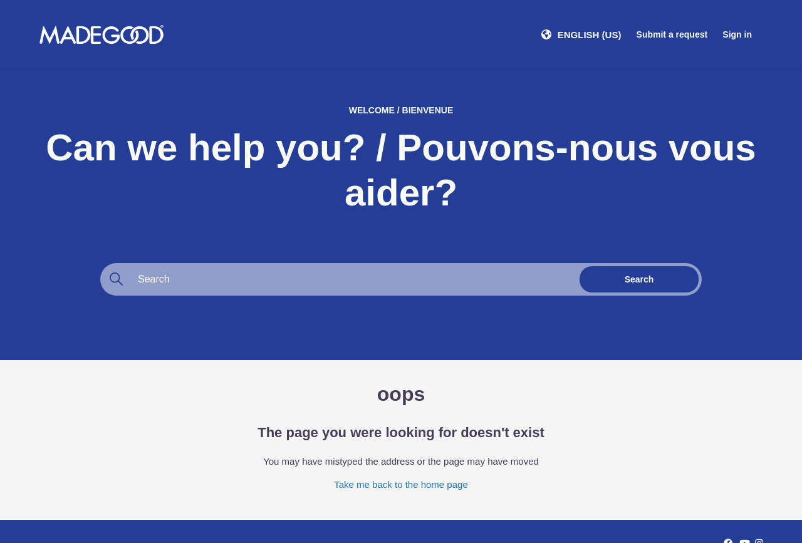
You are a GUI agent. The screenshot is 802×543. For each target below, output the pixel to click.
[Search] (338, 279)
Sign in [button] (737, 34)
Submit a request (672, 34)
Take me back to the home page (400, 484)
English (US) (590, 34)
